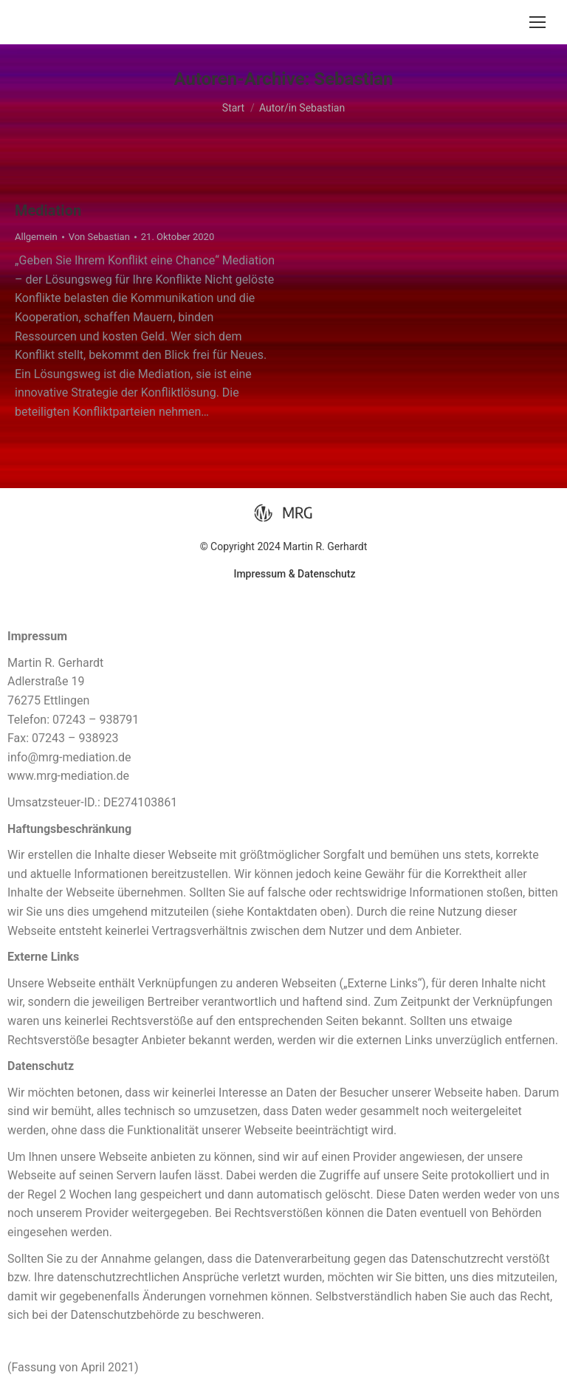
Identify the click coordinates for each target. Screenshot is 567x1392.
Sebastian (353, 79)
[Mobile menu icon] (537, 22)
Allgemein (36, 236)
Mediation (48, 210)
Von (99, 236)
